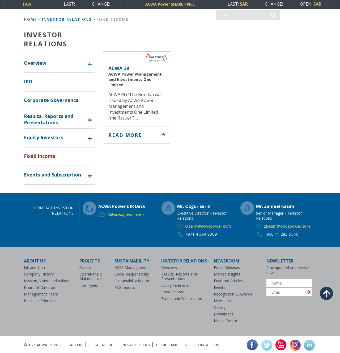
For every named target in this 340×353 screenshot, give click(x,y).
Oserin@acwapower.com (208, 226)
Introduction (34, 267)
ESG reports (124, 287)
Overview (35, 63)
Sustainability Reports (132, 280)
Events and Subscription (52, 174)
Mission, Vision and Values (46, 280)
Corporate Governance (51, 100)
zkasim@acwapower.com (287, 226)
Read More (125, 135)
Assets (85, 267)
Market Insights (227, 274)
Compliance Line (173, 344)
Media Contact (226, 320)
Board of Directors (40, 287)
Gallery (220, 307)
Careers (75, 344)
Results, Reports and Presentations (48, 119)
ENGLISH (201, 15)
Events (219, 287)
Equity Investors (43, 137)
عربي (180, 14)
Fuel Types (88, 285)
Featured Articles (228, 280)
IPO (28, 81)
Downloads (223, 314)
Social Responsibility (131, 274)
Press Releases (227, 267)
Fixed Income (39, 156)
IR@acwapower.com (125, 214)
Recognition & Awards (233, 294)
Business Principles (40, 300)
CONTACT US (154, 15)
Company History (39, 274)
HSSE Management (131, 267)
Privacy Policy (135, 344)
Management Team (41, 294)
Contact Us (207, 344)
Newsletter (223, 300)
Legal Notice (102, 344)
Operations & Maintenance (91, 276)
